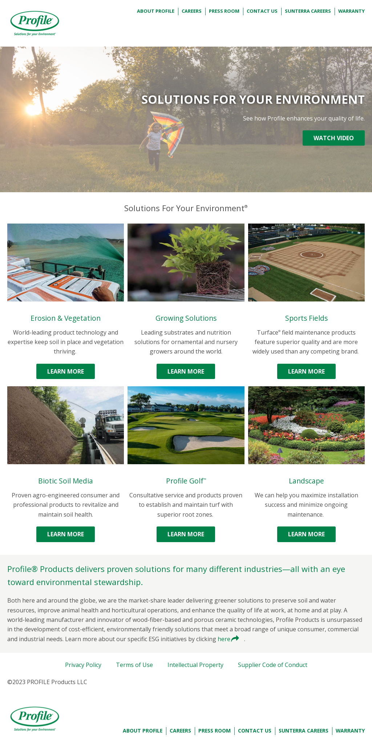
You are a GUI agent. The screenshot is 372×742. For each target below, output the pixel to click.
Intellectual (195, 665)
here (225, 639)
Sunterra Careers (308, 11)
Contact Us (262, 11)
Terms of (134, 665)
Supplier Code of (272, 665)
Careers (192, 11)
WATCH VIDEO (334, 138)
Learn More (65, 371)
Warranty (351, 11)
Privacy (83, 665)
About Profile (155, 11)
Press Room (224, 11)
